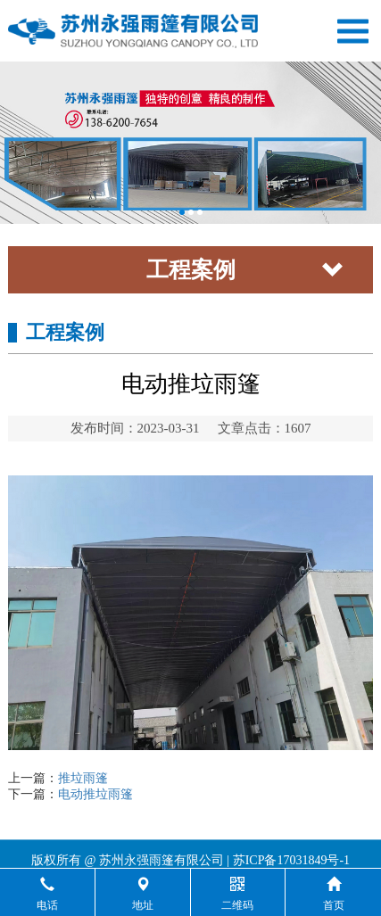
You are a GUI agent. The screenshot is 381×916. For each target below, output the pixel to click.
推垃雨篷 (83, 778)
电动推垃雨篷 (95, 794)
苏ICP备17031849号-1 (291, 865)
